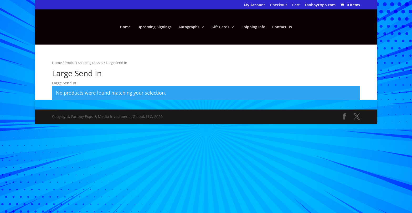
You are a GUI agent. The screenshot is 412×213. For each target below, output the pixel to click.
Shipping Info (253, 27)
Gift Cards (220, 27)
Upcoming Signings (154, 27)
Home (125, 27)
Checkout (278, 5)
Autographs (188, 27)
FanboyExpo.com (320, 5)
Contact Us (282, 27)
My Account (254, 5)
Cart (296, 5)
